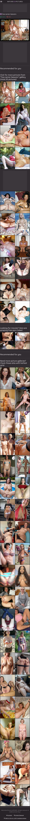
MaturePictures (15, 1)
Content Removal (19, 815)
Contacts (9, 815)
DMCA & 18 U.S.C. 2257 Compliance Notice (15, 818)
